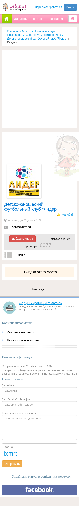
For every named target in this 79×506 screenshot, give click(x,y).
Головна (12, 31)
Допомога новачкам (23, 340)
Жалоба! (67, 214)
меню (21, 255)
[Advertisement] (38, 89)
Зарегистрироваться (48, 7)
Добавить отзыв (22, 238)
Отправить (12, 464)
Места (26, 31)
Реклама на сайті (20, 332)
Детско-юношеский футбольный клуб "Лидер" (37, 38)
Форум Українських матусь (40, 303)
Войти (70, 7)
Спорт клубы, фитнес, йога (43, 34)
